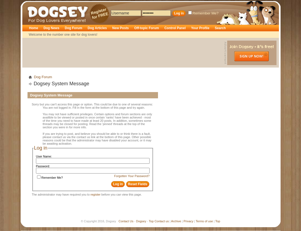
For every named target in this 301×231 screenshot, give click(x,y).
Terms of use (204, 221)
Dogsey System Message (61, 83)
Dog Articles (97, 28)
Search (220, 28)
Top (151, 221)
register (95, 194)
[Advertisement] (124, 53)
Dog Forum (73, 28)
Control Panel (175, 28)
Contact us (161, 221)
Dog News (51, 28)
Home (33, 28)
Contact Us (125, 221)
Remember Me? (203, 13)
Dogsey (34, 4)
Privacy (188, 221)
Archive (176, 221)
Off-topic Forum (146, 28)
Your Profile (200, 28)
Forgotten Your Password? (132, 176)
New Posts (120, 28)
